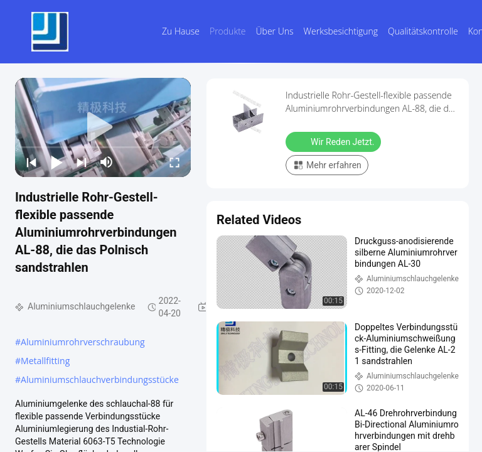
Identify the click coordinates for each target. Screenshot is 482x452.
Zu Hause (181, 31)
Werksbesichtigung (341, 31)
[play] (103, 127)
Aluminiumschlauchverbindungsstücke (100, 379)
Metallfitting (45, 361)
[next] (81, 162)
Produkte (228, 31)
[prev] (31, 162)
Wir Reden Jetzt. (334, 141)
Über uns (275, 31)
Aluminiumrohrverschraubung (83, 342)
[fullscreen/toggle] (174, 162)
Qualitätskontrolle (423, 31)
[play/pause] (56, 162)
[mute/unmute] (106, 162)
